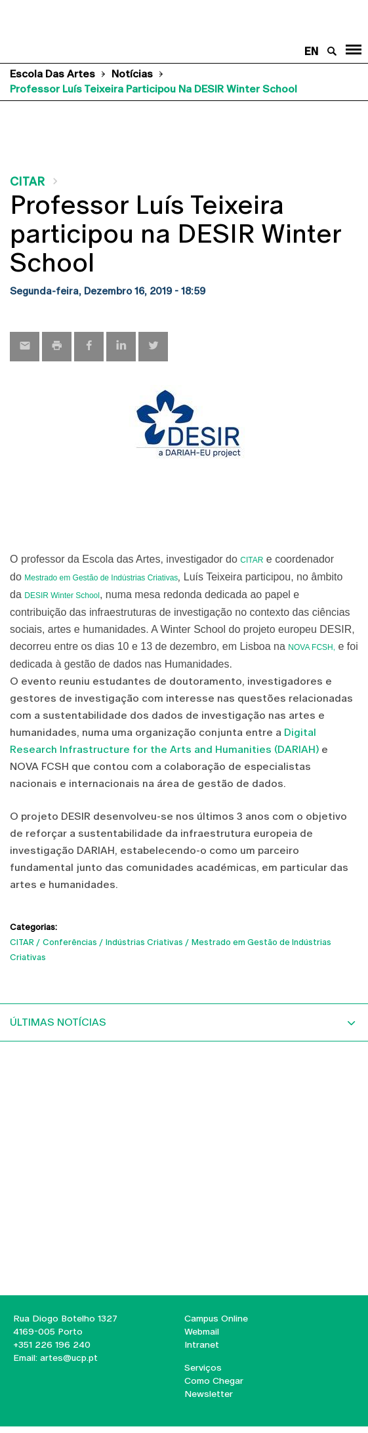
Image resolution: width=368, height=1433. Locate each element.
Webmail (201, 1331)
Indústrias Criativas (144, 942)
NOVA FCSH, (311, 647)
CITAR (27, 181)
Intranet (201, 1344)
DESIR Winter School (62, 595)
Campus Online (216, 1318)
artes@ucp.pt (67, 1357)
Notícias (132, 74)
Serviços (203, 1367)
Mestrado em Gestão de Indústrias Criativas (101, 577)
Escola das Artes (52, 74)
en (311, 51)
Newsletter (208, 1393)
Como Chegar (213, 1380)
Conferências (70, 942)
